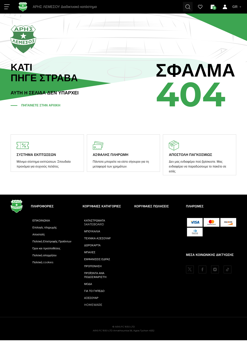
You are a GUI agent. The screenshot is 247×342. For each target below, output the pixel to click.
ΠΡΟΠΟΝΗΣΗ (93, 268)
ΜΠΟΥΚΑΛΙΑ (92, 233)
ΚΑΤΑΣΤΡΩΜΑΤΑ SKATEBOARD (94, 224)
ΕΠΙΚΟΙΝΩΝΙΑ (41, 222)
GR (236, 7)
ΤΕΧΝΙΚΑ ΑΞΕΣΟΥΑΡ (97, 240)
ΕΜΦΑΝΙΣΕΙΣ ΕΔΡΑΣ (97, 261)
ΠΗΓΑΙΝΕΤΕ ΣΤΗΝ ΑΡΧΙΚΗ (40, 105)
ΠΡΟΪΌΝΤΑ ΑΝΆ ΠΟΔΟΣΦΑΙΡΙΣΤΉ (95, 276)
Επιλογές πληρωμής (44, 229)
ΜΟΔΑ (88, 285)
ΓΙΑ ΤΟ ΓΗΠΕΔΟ (94, 292)
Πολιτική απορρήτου (44, 257)
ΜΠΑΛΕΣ (89, 254)
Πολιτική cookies (42, 264)
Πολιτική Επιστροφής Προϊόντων (51, 243)
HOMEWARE (93, 306)
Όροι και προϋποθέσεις (46, 250)
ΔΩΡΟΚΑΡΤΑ (92, 247)
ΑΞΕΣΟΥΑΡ (91, 299)
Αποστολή (38, 236)
